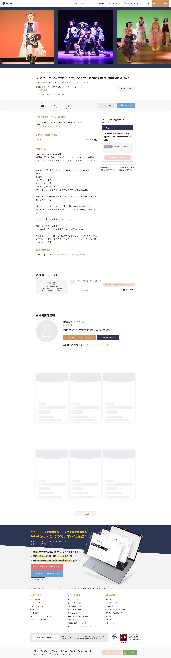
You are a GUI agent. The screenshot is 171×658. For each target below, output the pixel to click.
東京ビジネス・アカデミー (74, 322)
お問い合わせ (110, 623)
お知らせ (108, 620)
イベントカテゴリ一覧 (37, 603)
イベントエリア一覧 (37, 606)
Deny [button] (129, 647)
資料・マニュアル (74, 620)
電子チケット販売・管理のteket (39, 588)
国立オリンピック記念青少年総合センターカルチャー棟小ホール (74, 654)
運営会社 (108, 616)
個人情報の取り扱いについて (115, 609)
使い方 (32, 609)
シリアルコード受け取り (38, 620)
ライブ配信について (74, 613)
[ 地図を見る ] (43, 90)
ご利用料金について (74, 606)
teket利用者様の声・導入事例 (78, 616)
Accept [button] (140, 647)
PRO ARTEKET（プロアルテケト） (42, 616)
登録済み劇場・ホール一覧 (77, 623)
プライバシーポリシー (113, 603)
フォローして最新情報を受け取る (79, 337)
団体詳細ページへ (108, 337)
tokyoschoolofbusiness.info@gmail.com (68, 254)
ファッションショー (59, 72)
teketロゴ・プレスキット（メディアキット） (83, 626)
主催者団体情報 (126, 88)
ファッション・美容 (43, 72)
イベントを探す (35, 599)
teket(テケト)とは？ (75, 599)
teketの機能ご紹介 (74, 609)
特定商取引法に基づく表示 (114, 613)
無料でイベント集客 (160, 3)
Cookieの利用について (113, 606)
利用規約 (108, 599)
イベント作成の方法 (74, 603)
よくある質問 (34, 613)
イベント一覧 (55, 588)
